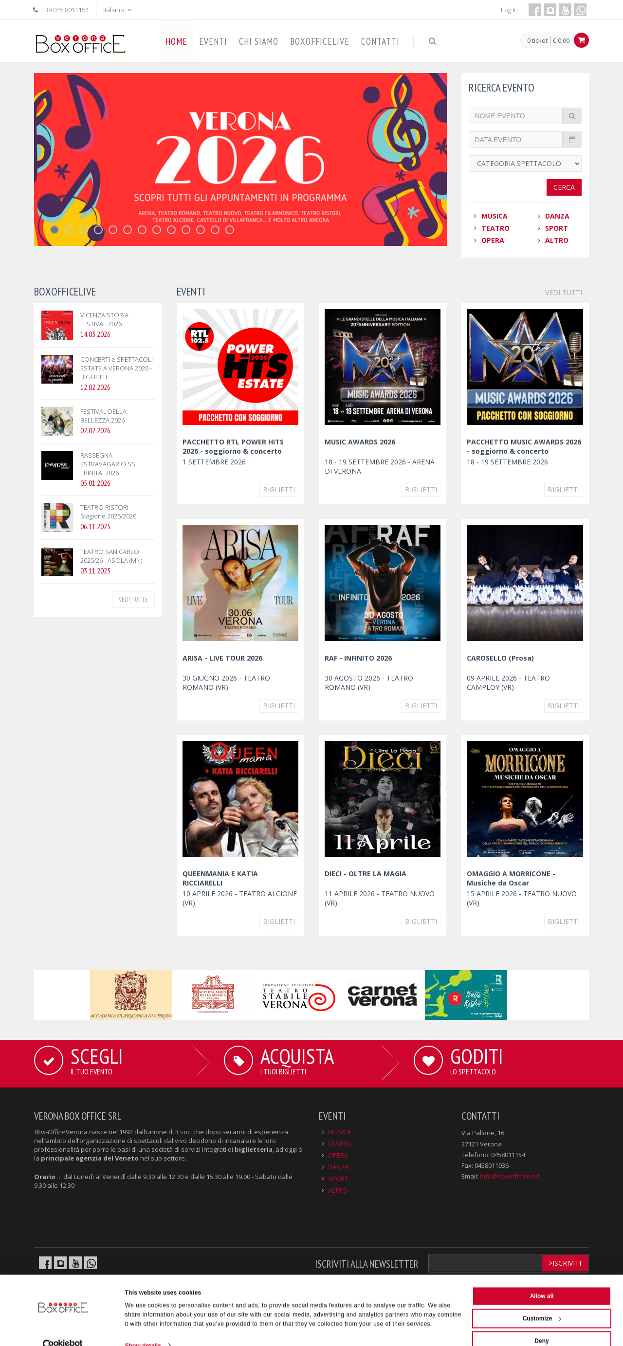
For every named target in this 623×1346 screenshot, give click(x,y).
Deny (541, 1323)
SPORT (556, 228)
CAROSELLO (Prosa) (500, 658)
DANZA (557, 216)
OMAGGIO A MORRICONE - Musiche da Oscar (511, 878)
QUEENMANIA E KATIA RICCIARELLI (220, 878)
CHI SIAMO (258, 41)
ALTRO (556, 240)
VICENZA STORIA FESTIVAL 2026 (104, 319)
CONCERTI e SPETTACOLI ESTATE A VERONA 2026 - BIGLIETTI (116, 368)
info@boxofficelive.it (510, 1176)
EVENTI (213, 41)
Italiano (118, 9)
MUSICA (494, 216)
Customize (542, 1301)
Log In (509, 9)
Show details (143, 1328)
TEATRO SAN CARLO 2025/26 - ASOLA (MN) (111, 556)
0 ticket (537, 41)
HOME (176, 41)
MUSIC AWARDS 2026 (360, 441)
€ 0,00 (561, 40)
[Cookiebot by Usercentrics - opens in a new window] (63, 1328)
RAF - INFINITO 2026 (358, 658)
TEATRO (495, 228)
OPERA (492, 240)
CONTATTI (380, 41)
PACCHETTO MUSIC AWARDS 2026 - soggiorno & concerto (524, 446)
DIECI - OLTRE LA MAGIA (365, 873)
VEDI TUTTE (133, 599)
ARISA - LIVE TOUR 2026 (222, 658)
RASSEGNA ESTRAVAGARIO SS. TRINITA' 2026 (108, 464)
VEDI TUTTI (563, 292)
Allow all (542, 1278)
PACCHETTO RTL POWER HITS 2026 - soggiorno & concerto (233, 446)
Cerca (564, 187)
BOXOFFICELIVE (319, 41)
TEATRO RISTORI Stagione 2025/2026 (108, 511)
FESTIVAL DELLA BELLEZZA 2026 (103, 415)
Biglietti (279, 489)
